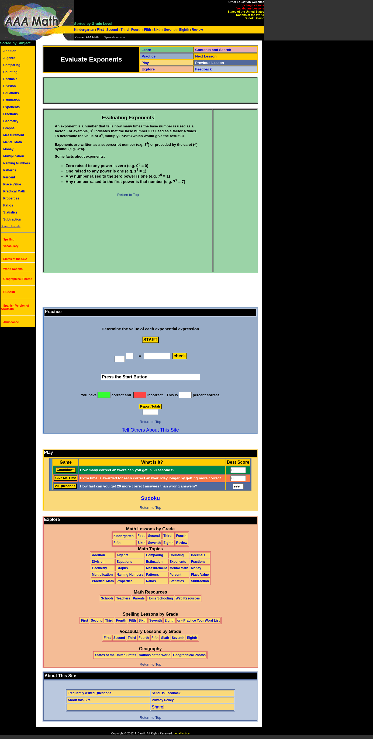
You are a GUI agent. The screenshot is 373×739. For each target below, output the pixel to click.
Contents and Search (213, 50)
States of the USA (15, 258)
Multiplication (13, 156)
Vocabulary (11, 246)
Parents (139, 598)
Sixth (157, 30)
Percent (9, 177)
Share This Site (10, 226)
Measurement (13, 135)
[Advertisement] (142, 90)
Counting (10, 72)
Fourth (136, 30)
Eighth (184, 30)
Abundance (11, 322)
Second (112, 30)
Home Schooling (160, 598)
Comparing (11, 65)
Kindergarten (84, 30)
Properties (11, 198)
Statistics (10, 212)
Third (125, 30)
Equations (11, 93)
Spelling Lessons (252, 5)
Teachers (123, 598)
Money (8, 149)
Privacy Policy (163, 700)
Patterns (9, 170)
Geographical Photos (17, 278)
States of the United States (246, 11)
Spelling (8, 239)
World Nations (13, 268)
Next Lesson (205, 56)
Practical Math (14, 191)
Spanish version (114, 37)
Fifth (147, 30)
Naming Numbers (16, 163)
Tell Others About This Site (150, 430)
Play (145, 63)
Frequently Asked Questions (89, 693)
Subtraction (12, 219)
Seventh (170, 30)
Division (9, 86)
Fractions (10, 114)
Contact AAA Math (86, 37)
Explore (148, 69)
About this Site (79, 700)
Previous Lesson (209, 63)
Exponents (11, 107)
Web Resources (188, 598)
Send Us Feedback (166, 693)
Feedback (203, 69)
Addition (9, 51)
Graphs (9, 128)
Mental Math (12, 142)
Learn (146, 50)
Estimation (11, 100)
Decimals (10, 79)
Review (197, 30)
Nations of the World (250, 14)
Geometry (10, 121)
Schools (107, 598)
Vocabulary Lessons (250, 8)
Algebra (9, 58)
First (100, 30)
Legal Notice (181, 733)
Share (157, 707)
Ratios (8, 205)
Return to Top (128, 195)
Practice (148, 56)
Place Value (12, 184)
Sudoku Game (254, 18)
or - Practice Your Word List (198, 620)
